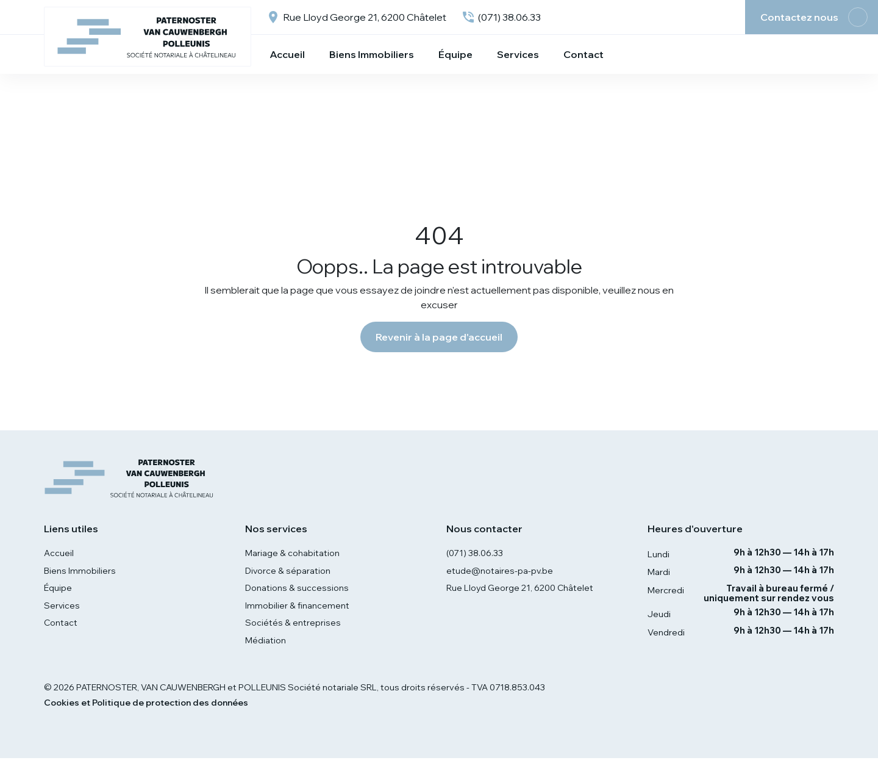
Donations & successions (297, 590)
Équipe (58, 590)
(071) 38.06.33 (476, 554)
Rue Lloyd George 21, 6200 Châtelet (520, 590)
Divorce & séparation (288, 571)
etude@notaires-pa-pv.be (500, 571)
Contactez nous (799, 17)
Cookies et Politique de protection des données (146, 707)
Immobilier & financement (297, 607)
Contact (61, 626)
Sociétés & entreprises (293, 626)
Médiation (265, 644)
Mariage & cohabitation (292, 554)
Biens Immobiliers (80, 571)
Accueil (59, 554)
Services (62, 607)
